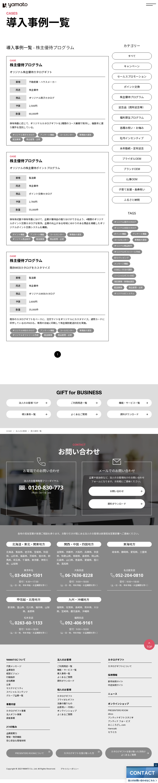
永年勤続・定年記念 (132, 148)
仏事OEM (131, 179)
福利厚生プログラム (132, 117)
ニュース (112, 696)
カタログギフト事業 (16, 713)
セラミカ (112, 735)
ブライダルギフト (65, 702)
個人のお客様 (64, 692)
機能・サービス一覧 (129, 403)
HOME (9, 434)
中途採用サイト (115, 688)
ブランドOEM (132, 169)
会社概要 (10, 683)
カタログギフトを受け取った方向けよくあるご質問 (128, 756)
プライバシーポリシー (70, 772)
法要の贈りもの (64, 706)
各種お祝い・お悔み (132, 128)
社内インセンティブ (132, 138)
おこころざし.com (117, 727)
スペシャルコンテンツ (17, 694)
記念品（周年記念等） (132, 107)
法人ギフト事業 (13, 717)
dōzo (110, 716)
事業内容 (11, 707)
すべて (132, 56)
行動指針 (10, 680)
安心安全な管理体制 (16, 743)
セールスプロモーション (131, 76)
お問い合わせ (117, 494)
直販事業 (10, 721)
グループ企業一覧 (14, 698)
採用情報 (112, 677)
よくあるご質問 (79, 416)
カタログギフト (64, 699)
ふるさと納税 (132, 200)
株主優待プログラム (132, 97)
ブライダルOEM (131, 159)
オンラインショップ (67, 713)
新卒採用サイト (115, 684)
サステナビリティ (14, 691)
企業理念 (10, 672)
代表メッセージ (13, 669)
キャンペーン (132, 66)
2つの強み (11, 729)
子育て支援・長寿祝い (132, 189)
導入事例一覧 (29, 416)
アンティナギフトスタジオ (121, 720)
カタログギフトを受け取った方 (79, 756)
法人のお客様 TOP (28, 403)
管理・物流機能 (13, 739)
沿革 (8, 687)
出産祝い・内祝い (65, 709)
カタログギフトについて (120, 669)
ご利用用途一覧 (79, 403)
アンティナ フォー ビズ (119, 724)
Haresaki (112, 731)
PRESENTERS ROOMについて (29, 756)
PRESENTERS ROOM (118, 713)
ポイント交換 (132, 87)
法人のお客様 (21, 434)
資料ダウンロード (129, 416)
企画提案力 (11, 736)
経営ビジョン (12, 676)
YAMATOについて (15, 662)
